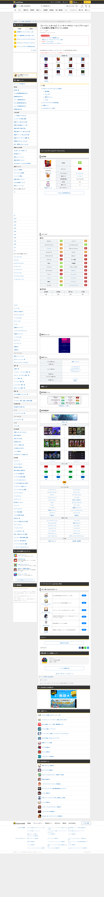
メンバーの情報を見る (64, 668)
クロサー (52, 502)
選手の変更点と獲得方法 (19, 470)
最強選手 (32, 10)
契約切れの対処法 (18, 467)
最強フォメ (38, 10)
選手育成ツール (17, 153)
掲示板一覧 (16, 90)
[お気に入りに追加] (70, 6)
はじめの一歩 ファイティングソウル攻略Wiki (77, 848)
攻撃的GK (77, 515)
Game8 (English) (72, 823)
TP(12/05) (58, 72)
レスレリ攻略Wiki (71, 844)
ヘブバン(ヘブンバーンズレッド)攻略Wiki (56, 841)
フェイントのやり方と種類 (20, 489)
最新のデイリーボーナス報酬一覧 (21, 138)
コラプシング (73, 281)
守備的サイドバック (52, 510)
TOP (15, 10)
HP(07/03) (58, 66)
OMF (58, 473)
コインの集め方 (17, 451)
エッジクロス (76, 525)
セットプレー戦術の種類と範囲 (21, 537)
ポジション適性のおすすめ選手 (21, 521)
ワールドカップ (73, 10)
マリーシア (75, 379)
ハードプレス (52, 507)
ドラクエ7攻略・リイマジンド (33, 830)
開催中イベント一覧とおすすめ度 (21, 134)
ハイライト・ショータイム (52, 431)
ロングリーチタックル (52, 536)
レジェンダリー (76, 444)
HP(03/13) (83, 60)
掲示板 (31, 28)
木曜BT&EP (25, 10)
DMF (70, 478)
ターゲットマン (76, 492)
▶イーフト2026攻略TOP (19, 83)
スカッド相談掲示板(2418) (20, 106)
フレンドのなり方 (18, 464)
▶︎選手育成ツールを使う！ (64, 401)
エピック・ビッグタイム (76, 431)
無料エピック (45, 39)
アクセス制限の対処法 (19, 515)
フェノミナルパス (52, 530)
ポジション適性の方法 (19, 445)
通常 (46, 60)
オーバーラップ (76, 512)
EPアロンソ (59, 43)
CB (58, 478)
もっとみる (33, 50)
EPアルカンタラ (45, 43)
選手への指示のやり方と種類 (20, 534)
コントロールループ (75, 368)
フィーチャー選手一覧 (19, 381)
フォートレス (76, 520)
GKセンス (73, 270)
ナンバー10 (76, 497)
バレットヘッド (76, 530)
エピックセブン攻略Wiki (53, 838)
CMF (70, 473)
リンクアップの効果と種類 (20, 118)
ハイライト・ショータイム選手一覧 (22, 372)
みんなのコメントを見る (49, 108)
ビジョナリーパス (52, 528)
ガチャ (19, 10)
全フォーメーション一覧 (19, 359)
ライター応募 (86, 823)
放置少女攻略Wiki (31, 841)
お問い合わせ (57, 823)
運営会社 (64, 823)
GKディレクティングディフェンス (76, 536)
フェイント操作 (59, 39)
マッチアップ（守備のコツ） (20, 486)
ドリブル (49, 248)
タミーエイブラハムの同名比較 (50, 102)
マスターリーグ (52, 39)
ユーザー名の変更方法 (19, 473)
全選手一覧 (16, 368)
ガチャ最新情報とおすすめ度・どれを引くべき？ (27, 35)
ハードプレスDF (17, 337)
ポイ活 (65, 2)
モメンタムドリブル (52, 523)
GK (64, 483)
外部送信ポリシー (48, 823)
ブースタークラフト (18, 528)
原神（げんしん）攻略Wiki (32, 838)
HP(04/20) (46, 66)
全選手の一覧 (64, 418)
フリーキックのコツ (18, 492)
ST (70, 467)
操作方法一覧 (17, 518)
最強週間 (45, 10)
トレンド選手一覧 (18, 378)
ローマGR (48, 177)
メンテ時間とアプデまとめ (20, 115)
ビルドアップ (52, 512)
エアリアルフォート (52, 533)
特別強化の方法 (17, 441)
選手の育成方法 (17, 435)
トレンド (52, 444)
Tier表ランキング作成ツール (20, 150)
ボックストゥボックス (76, 502)
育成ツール (87, 10)
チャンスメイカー (52, 500)
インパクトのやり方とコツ (20, 480)
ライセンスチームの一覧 (19, 413)
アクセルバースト (76, 533)
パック (66, 10)
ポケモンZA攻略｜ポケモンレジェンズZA (35, 827)
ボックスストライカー (52, 492)
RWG (83, 467)
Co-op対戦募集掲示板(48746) (20, 93)
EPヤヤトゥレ (53, 43)
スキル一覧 (16, 425)
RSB (83, 478)
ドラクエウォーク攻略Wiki (32, 835)
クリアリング (73, 278)
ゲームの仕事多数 (56, 2)
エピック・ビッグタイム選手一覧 (21, 375)
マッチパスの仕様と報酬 (19, 476)
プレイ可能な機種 (18, 512)
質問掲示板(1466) (18, 109)
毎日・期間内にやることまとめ (21, 144)
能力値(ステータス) (18, 502)
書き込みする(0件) (64, 643)
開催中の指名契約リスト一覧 (20, 125)
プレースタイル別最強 (19, 173)
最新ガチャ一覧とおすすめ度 (20, 122)
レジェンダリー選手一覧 (19, 384)
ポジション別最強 (18, 169)
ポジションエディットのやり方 (21, 362)
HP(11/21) (46, 72)
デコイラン (52, 494)
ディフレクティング (73, 285)
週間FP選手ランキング (19, 160)
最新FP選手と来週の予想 (19, 128)
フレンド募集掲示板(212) (19, 99)
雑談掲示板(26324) (18, 96)
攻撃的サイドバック (76, 507)
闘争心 (75, 380)
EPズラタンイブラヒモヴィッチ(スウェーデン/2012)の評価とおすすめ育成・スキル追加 (27, 42)
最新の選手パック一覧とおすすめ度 (22, 131)
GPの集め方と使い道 (19, 448)
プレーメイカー (76, 505)
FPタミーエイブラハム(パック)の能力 (52, 88)
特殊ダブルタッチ (76, 523)
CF (58, 467)
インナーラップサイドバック (77, 510)
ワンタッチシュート (75, 371)
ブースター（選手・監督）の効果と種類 (23, 400)
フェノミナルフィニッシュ (52, 520)
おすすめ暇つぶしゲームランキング (25, 580)
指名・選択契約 (59, 10)
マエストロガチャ (50, 41)
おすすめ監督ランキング (19, 182)
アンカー (52, 505)
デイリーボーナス (18, 508)
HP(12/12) (70, 72)
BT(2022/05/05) (70, 66)
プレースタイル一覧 (18, 419)
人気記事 (19, 28)
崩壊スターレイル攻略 (31, 834)
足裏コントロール (75, 361)
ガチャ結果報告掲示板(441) (20, 103)
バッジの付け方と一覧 (19, 531)
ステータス (47, 94)
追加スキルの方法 (18, 438)
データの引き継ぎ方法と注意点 (21, 483)
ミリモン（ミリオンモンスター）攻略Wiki (36, 848)
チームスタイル (17, 496)
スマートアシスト (18, 524)
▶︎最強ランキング (48, 185)
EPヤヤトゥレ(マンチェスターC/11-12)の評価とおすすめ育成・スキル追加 (27, 39)
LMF (46, 473)
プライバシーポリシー (38, 823)
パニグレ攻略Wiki (31, 844)
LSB (46, 478)
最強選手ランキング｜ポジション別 (25, 31)
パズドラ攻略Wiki (51, 834)
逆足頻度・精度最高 (76, 541)
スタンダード (76, 456)
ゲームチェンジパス (52, 525)
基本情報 (47, 91)
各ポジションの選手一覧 (19, 388)
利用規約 (29, 823)
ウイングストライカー (76, 494)
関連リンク (46, 105)
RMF (83, 473)
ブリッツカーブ (76, 528)
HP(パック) (70, 60)
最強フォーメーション (19, 157)
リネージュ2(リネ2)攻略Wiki (53, 848)
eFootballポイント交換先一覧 (21, 454)
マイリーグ (16, 505)
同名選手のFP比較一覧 (19, 407)
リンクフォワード (52, 489)
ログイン (87, 2)
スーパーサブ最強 (18, 176)
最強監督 (52, 10)
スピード (49, 278)
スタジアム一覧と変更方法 (20, 540)
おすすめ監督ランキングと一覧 (21, 394)
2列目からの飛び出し (76, 500)
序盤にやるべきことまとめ (20, 432)
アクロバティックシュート (75, 369)
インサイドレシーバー (52, 497)
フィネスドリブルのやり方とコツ (21, 547)
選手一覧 (81, 10)
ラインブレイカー (80, 173)
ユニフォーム (17, 460)
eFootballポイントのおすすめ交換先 (22, 163)
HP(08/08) (83, 66)
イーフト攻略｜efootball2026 (47, 676)
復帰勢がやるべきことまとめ (20, 141)
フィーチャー (80, 176)
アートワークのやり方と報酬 (20, 543)
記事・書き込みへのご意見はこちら (64, 673)
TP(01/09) (83, 72)
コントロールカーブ (75, 366)
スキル (46, 99)
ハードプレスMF (17, 318)
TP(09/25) (46, 79)
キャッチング (73, 274)
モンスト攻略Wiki (71, 834)
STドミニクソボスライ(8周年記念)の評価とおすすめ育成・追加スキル (27, 46)
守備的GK (52, 515)
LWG (46, 467)
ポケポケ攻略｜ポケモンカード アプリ (76, 830)
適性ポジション (48, 97)
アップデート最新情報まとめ (53, 37)
